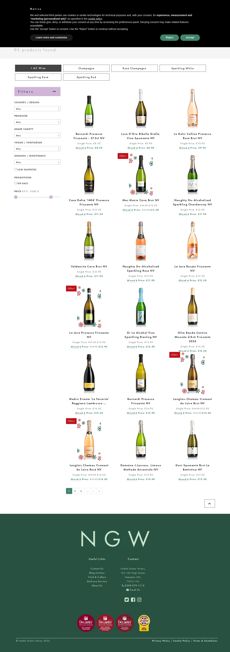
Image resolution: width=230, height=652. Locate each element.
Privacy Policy (161, 640)
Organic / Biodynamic (30, 155)
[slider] (16, 197)
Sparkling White (182, 68)
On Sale (21, 183)
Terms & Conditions (205, 640)
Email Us (133, 589)
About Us (97, 585)
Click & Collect (97, 577)
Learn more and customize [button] (51, 37)
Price (17, 191)
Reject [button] (169, 37)
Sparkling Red (86, 77)
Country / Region (26, 102)
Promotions (22, 177)
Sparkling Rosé (38, 77)
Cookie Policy (181, 640)
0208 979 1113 (133, 585)
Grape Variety (23, 129)
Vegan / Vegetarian (28, 142)
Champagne (86, 68)
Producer (21, 115)
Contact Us (97, 568)
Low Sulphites (25, 169)
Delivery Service (97, 581)
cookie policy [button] (95, 18)
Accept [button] (190, 37)
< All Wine (38, 68)
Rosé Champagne (134, 68)
